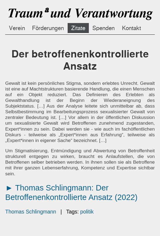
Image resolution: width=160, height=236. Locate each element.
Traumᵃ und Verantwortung (79, 13)
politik (87, 212)
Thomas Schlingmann (30, 212)
